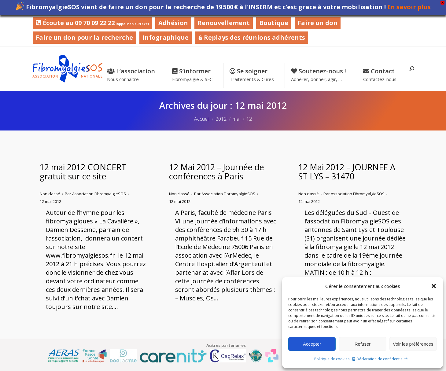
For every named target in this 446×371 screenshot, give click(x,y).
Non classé (50, 194)
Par (95, 194)
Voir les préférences (413, 344)
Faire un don (317, 23)
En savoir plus (409, 7)
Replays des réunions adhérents (251, 37)
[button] (434, 286)
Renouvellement (223, 23)
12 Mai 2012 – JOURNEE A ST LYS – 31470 (346, 171)
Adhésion (173, 23)
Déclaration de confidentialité (382, 359)
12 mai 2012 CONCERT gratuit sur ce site (83, 171)
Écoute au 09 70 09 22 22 (92, 23)
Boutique (273, 23)
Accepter (312, 344)
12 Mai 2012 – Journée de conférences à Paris (216, 171)
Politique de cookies (331, 359)
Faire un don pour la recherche (84, 37)
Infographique (165, 37)
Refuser (363, 344)
